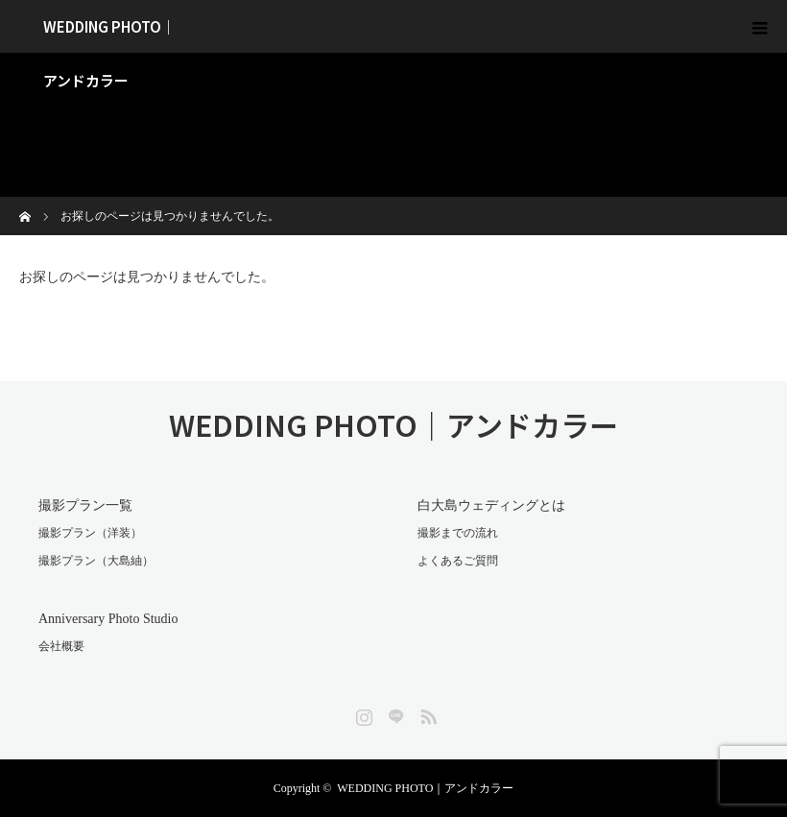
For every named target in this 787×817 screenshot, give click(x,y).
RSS (426, 713)
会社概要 (61, 646)
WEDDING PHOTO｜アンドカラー (109, 34)
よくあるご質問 (457, 560)
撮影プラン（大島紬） (96, 560)
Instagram (361, 713)
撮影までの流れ (457, 533)
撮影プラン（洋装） (90, 533)
